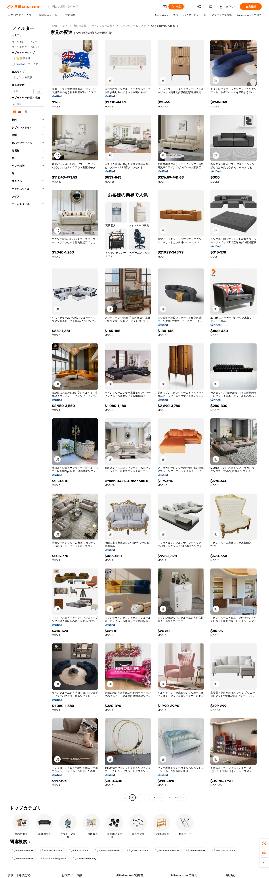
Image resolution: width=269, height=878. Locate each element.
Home (53, 25)
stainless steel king (84, 858)
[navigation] (27, 412)
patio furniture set (23, 858)
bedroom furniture (223, 850)
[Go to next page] (183, 797)
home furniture (195, 850)
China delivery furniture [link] (164, 25)
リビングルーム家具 (103, 25)
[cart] (211, 7)
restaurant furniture (167, 850)
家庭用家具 (79, 25)
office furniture (78, 850)
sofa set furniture (51, 850)
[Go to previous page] (125, 797)
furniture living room (53, 858)
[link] (264, 843)
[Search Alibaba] (106, 7)
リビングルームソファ (133, 25)
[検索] (176, 6)
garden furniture (137, 850)
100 (176, 797)
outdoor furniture (22, 850)
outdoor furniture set (107, 850)
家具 (65, 25)
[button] (165, 6)
